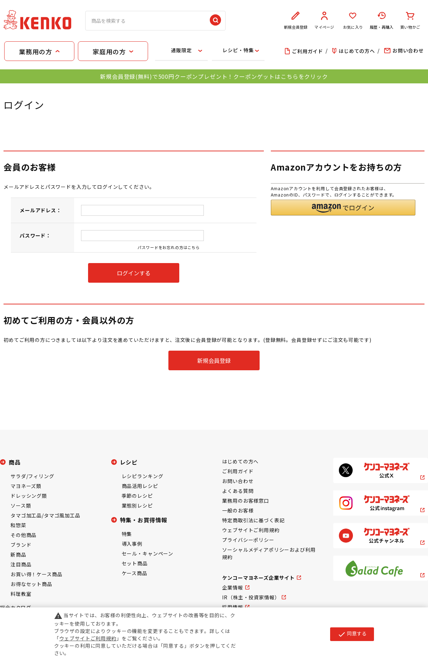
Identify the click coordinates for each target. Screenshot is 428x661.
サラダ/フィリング (32, 476)
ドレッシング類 (29, 495)
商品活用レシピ (140, 485)
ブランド (21, 544)
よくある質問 (237, 490)
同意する (352, 634)
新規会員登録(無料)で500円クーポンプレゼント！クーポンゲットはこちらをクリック (214, 76)
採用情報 (232, 607)
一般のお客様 (237, 510)
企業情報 (232, 587)
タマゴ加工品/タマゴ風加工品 (45, 515)
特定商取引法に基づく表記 (253, 520)
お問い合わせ (237, 480)
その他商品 (23, 534)
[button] (343, 207)
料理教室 (21, 593)
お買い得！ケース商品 (36, 574)
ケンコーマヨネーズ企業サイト (258, 577)
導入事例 (132, 543)
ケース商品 (134, 573)
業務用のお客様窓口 (245, 500)
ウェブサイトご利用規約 (250, 529)
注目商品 (21, 564)
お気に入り (353, 21)
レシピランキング (142, 476)
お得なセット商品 (31, 583)
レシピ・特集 (238, 50)
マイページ (324, 21)
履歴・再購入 (381, 21)
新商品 (18, 554)
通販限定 (181, 50)
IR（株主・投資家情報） (251, 597)
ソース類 (21, 505)
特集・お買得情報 (143, 520)
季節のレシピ (137, 495)
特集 (127, 533)
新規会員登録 (295, 21)
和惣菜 (18, 525)
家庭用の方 (109, 51)
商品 (15, 462)
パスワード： (35, 235)
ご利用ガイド (237, 471)
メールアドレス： (40, 210)
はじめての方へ (240, 461)
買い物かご (410, 21)
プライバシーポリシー (248, 539)
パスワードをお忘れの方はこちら (169, 247)
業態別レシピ (137, 505)
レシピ (129, 462)
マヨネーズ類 (26, 485)
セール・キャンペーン (147, 553)
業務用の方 (35, 51)
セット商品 (135, 563)
